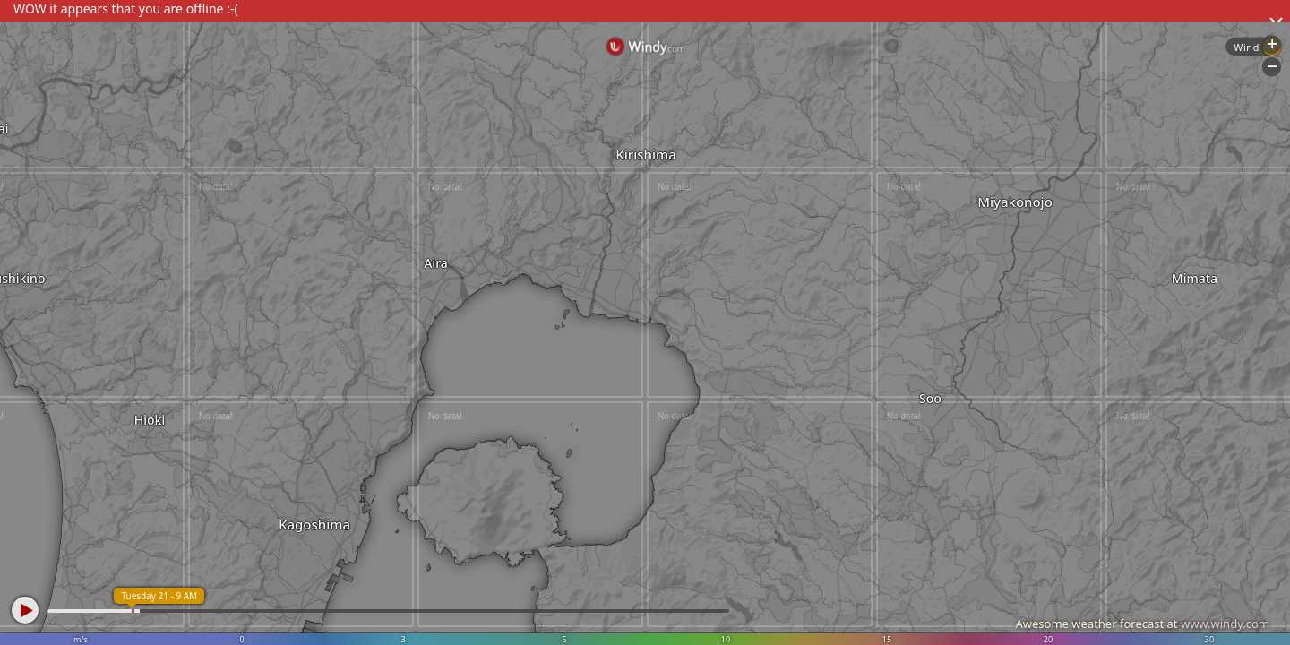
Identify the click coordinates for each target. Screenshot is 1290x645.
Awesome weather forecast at (1142, 623)
